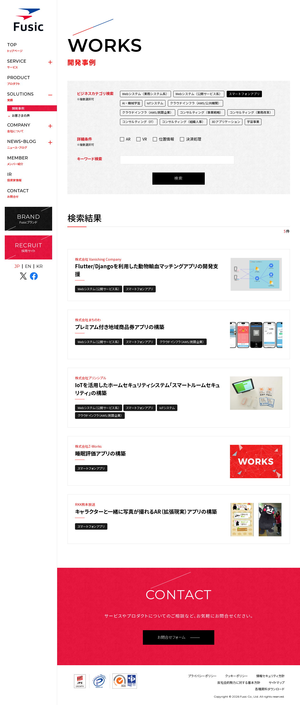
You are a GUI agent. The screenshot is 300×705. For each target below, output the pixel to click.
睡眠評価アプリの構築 (100, 453)
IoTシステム (167, 408)
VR (144, 139)
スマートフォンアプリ (139, 289)
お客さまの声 (21, 115)
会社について (28, 127)
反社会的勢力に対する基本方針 (238, 682)
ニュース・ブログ (28, 144)
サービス (28, 64)
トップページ (28, 47)
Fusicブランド (28, 218)
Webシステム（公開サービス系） (99, 289)
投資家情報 (28, 177)
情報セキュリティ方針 (270, 676)
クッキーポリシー (236, 676)
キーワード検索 (89, 159)
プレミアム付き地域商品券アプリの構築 (119, 326)
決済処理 (193, 139)
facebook (34, 276)
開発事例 (18, 108)
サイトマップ (277, 682)
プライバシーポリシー (202, 676)
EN (28, 266)
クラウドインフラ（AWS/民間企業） (182, 342)
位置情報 (166, 139)
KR (39, 266)
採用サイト (28, 247)
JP (17, 266)
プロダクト (28, 80)
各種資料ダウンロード (270, 689)
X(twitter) (23, 276)
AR (128, 139)
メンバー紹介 (28, 160)
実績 (28, 96)
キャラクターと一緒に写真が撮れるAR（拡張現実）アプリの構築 (146, 511)
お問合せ (28, 193)
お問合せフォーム (171, 637)
